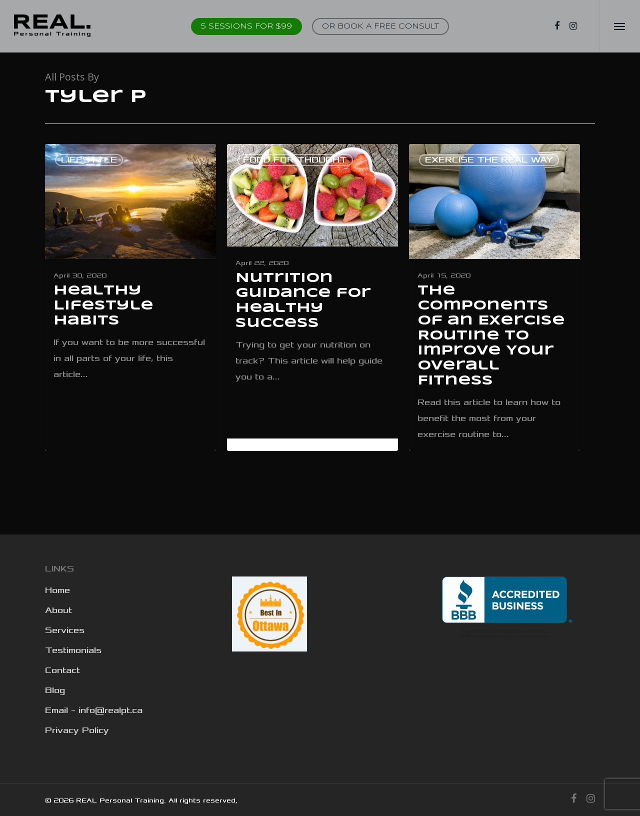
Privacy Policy (77, 730)
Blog (55, 690)
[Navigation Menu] (620, 26)
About (58, 610)
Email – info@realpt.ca (93, 710)
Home (57, 590)
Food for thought (295, 160)
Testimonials (73, 650)
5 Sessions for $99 (246, 26)
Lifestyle (89, 160)
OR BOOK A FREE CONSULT (380, 26)
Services (64, 630)
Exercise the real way (489, 160)
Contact (62, 670)
